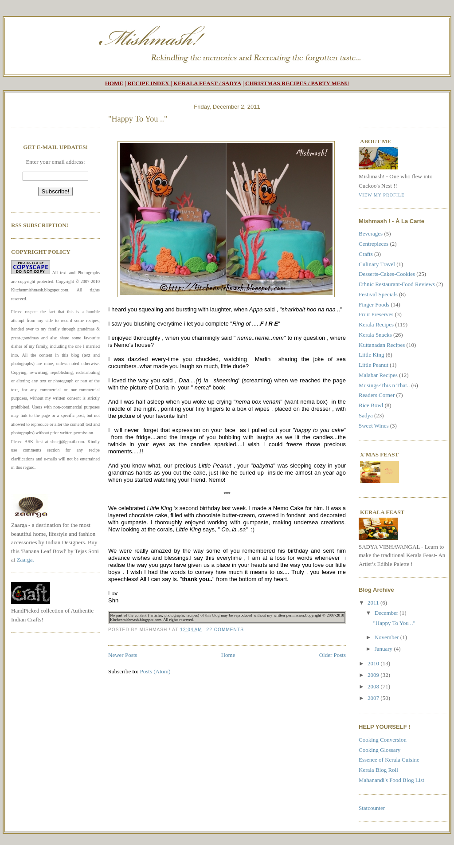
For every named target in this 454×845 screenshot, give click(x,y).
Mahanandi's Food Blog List (391, 780)
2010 (374, 663)
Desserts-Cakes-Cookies (387, 274)
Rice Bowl (371, 405)
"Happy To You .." (138, 118)
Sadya (366, 415)
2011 (374, 602)
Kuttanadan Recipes (382, 345)
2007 (374, 698)
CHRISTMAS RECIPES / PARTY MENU (297, 83)
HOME (114, 83)
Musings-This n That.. (384, 385)
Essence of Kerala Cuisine (389, 759)
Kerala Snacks (375, 334)
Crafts (366, 254)
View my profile (382, 195)
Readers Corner (377, 395)
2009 (374, 675)
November (387, 637)
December (387, 612)
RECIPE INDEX (148, 83)
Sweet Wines (373, 425)
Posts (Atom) (155, 671)
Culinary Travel (377, 264)
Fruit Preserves (376, 314)
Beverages (371, 233)
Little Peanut (373, 365)
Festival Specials (378, 294)
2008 (374, 686)
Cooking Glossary (379, 750)
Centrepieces (373, 243)
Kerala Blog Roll (378, 769)
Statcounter (372, 808)
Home (228, 655)
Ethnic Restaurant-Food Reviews (397, 284)
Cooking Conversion (383, 739)
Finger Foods (374, 304)
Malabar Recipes (378, 375)
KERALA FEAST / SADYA (207, 83)
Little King (371, 354)
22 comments (225, 629)
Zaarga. (25, 559)
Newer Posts (122, 655)
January (384, 648)
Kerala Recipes (376, 324)
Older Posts (332, 655)
